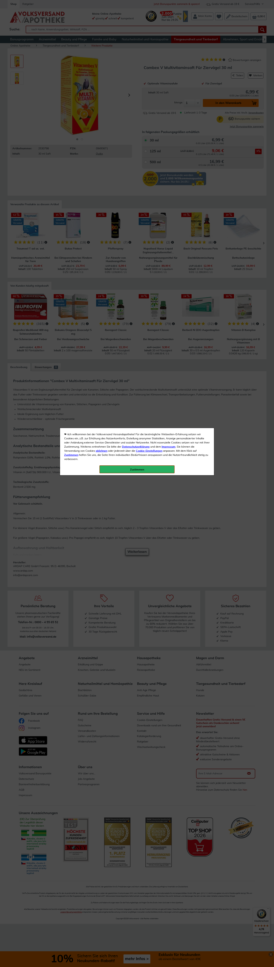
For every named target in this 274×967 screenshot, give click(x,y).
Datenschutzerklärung (136, 84)
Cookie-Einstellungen (149, 88)
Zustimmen (71, 92)
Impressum (168, 84)
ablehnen (101, 88)
